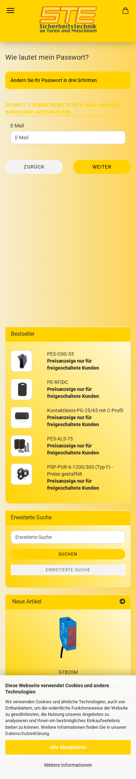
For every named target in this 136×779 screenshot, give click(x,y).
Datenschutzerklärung (27, 733)
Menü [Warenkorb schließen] (10, 10)
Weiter (102, 167)
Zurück (34, 167)
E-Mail (17, 125)
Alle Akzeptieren (68, 747)
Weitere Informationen (68, 765)
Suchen (68, 554)
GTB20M (68, 672)
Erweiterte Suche (68, 569)
